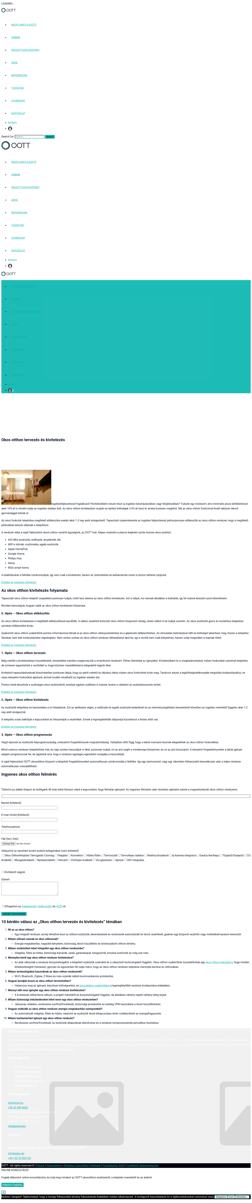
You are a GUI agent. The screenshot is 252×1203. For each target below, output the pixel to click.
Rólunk (40, 1168)
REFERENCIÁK (19, 75)
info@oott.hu (15, 1105)
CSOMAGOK (18, 100)
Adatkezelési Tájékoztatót (37, 908)
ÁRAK (14, 62)
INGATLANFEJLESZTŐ (23, 24)
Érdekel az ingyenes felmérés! (18, 582)
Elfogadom (221, 1199)
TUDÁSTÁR (17, 88)
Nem (231, 1199)
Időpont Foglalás (12, 1187)
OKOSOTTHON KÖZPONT (25, 50)
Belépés (12, 122)
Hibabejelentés (17, 1128)
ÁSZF (59, 908)
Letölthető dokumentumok (142, 1168)
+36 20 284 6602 (18, 1110)
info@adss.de (16, 1156)
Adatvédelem (54, 1168)
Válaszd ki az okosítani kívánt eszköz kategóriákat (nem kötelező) (40, 850)
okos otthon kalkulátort (219, 964)
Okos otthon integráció (28, 1078)
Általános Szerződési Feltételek (82, 1168)
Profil (11, 128)
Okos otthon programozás (30, 1083)
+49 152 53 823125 (19, 1160)
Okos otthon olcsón (26, 1088)
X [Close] (3, 1195)
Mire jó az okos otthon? (28, 1069)
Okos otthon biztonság (28, 1074)
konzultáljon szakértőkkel (95, 988)
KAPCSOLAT (18, 113)
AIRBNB (15, 37)
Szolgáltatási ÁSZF (114, 1168)
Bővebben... (242, 1199)
